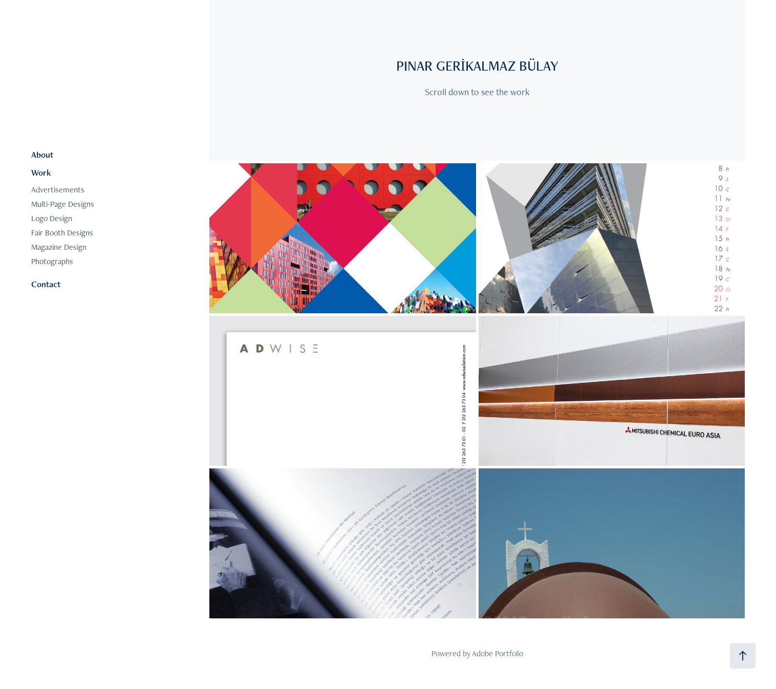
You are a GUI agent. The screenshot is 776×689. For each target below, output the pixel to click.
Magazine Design (59, 247)
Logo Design (51, 218)
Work (41, 172)
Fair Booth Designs (62, 232)
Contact (45, 284)
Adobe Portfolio (497, 653)
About (42, 154)
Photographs (52, 261)
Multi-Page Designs (62, 204)
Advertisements (57, 189)
